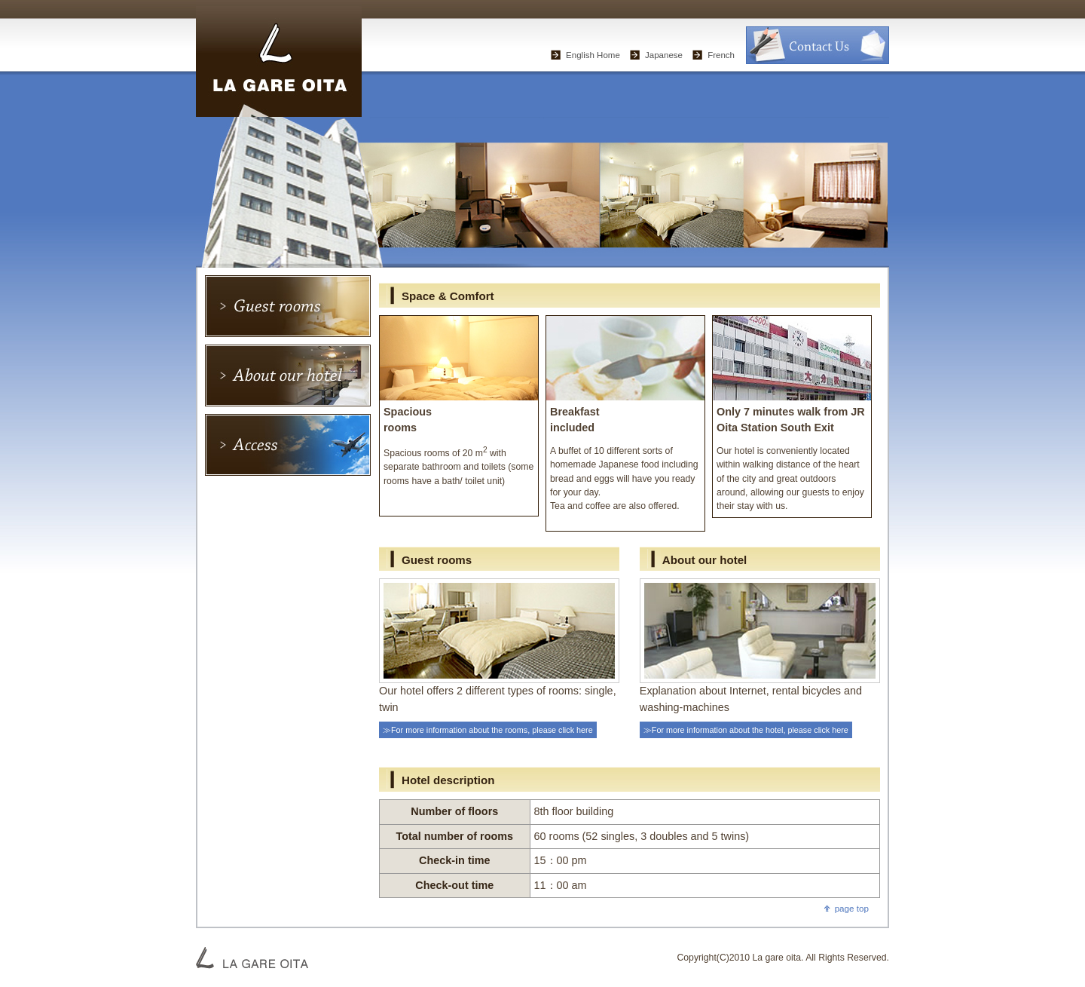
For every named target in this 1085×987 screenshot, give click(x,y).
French (721, 55)
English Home (593, 55)
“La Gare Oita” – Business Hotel (279, 58)
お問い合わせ (817, 45)
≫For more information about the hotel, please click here (745, 729)
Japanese (664, 55)
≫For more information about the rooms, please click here (488, 729)
